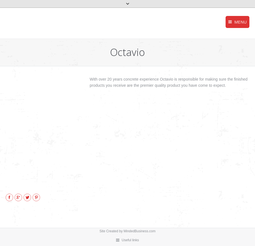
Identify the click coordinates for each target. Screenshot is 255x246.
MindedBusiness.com (140, 231)
